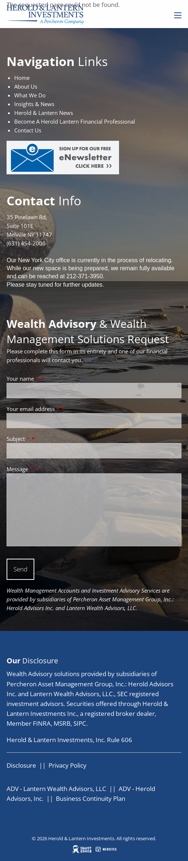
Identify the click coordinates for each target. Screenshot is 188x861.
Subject (19, 438)
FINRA (42, 723)
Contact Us (27, 130)
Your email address (34, 408)
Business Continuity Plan (90, 798)
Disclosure (21, 765)
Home (22, 77)
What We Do (30, 95)
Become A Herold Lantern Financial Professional (74, 121)
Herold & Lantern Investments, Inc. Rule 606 (69, 740)
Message (20, 469)
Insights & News (34, 104)
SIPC (79, 723)
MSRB (62, 723)
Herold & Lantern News (43, 112)
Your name (23, 378)
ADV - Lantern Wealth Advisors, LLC (56, 788)
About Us (25, 86)
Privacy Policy (68, 765)
